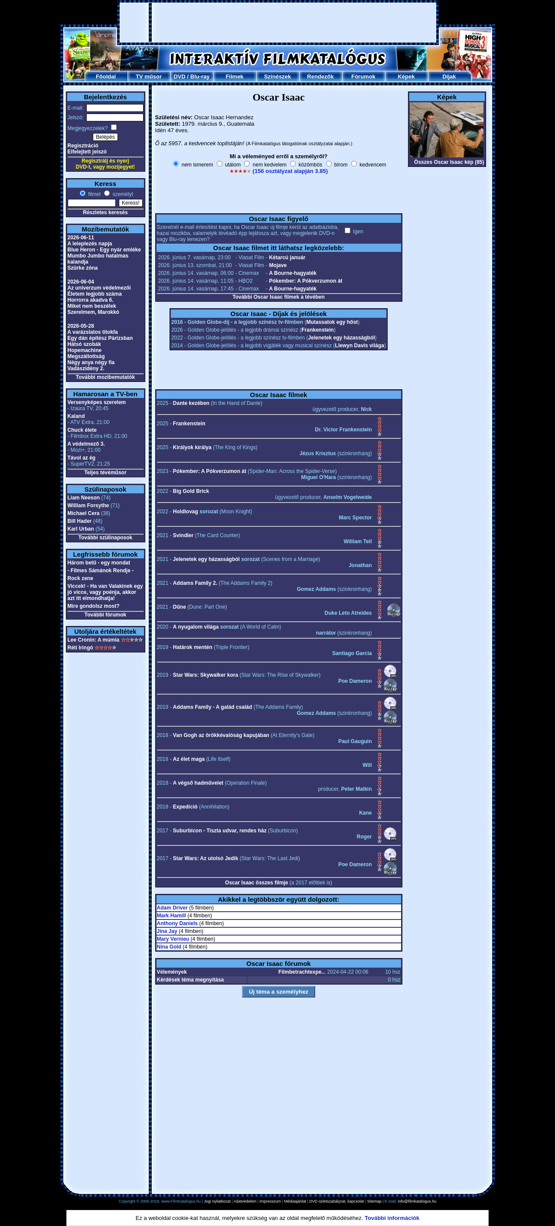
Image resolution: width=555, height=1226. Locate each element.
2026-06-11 (81, 238)
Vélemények (172, 972)
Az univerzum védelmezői (99, 288)
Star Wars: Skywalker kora (205, 675)
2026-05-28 (81, 326)
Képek (406, 76)
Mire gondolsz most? (94, 606)
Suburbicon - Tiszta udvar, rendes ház (220, 831)
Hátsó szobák (84, 344)
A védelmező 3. (86, 444)
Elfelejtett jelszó (87, 152)
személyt (122, 194)
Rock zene (80, 578)
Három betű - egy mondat (99, 563)
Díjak (449, 76)
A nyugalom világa (196, 627)
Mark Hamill (171, 916)
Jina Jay (167, 931)
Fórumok (363, 76)
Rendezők (320, 76)
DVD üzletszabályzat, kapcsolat (336, 1201)
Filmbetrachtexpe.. (301, 972)
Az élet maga (189, 759)
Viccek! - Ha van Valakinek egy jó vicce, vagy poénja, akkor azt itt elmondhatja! (105, 592)
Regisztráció (83, 146)
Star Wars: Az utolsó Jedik (205, 858)
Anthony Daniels (177, 923)
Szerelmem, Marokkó (93, 312)
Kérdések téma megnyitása (190, 980)
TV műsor (149, 76)
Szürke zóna (83, 268)
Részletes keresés (105, 212)
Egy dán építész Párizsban (100, 338)
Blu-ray (200, 76)
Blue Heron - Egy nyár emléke (104, 250)
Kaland (76, 416)
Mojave (278, 265)
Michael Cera (84, 513)
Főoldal (106, 76)
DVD (179, 76)
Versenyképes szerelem (97, 402)
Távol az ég (82, 458)
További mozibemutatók (105, 377)
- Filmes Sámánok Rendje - (101, 570)
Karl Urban (81, 529)
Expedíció (185, 807)
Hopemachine (85, 350)
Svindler (183, 535)
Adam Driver (172, 908)
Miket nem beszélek (92, 306)
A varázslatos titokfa (93, 332)
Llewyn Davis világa (359, 345)
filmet (94, 194)
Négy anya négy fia (91, 362)
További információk (392, 1218)
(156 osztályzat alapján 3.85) (290, 171)
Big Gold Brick (191, 491)
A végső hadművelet (198, 783)
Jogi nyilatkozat (217, 1201)
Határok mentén (192, 647)
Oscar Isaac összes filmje (256, 883)
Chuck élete (82, 430)
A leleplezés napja (90, 244)
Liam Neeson (84, 498)
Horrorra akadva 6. (91, 300)
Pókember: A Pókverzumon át (305, 281)
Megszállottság (86, 356)
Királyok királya (192, 447)
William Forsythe (88, 505)
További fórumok (105, 615)
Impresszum (270, 1201)
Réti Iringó (80, 648)
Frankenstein (317, 330)
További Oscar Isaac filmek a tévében (278, 297)
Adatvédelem (245, 1201)
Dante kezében (191, 403)
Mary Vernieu (173, 939)
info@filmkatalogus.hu (417, 1201)
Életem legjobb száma (95, 294)
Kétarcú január (287, 257)
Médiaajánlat (295, 1201)
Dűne (179, 607)
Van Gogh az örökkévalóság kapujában (221, 735)
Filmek (234, 76)
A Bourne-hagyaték (293, 273)
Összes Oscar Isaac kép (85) (449, 162)
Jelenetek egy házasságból (341, 338)
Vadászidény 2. (86, 368)
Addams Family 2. (195, 583)
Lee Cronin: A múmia (94, 640)
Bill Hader (80, 521)
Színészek (277, 76)
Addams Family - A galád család (212, 707)
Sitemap (374, 1201)
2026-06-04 (81, 282)
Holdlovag (185, 512)
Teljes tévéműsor (105, 473)
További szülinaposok (105, 538)
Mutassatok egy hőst (332, 322)
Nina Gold (169, 947)
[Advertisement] (278, 22)
